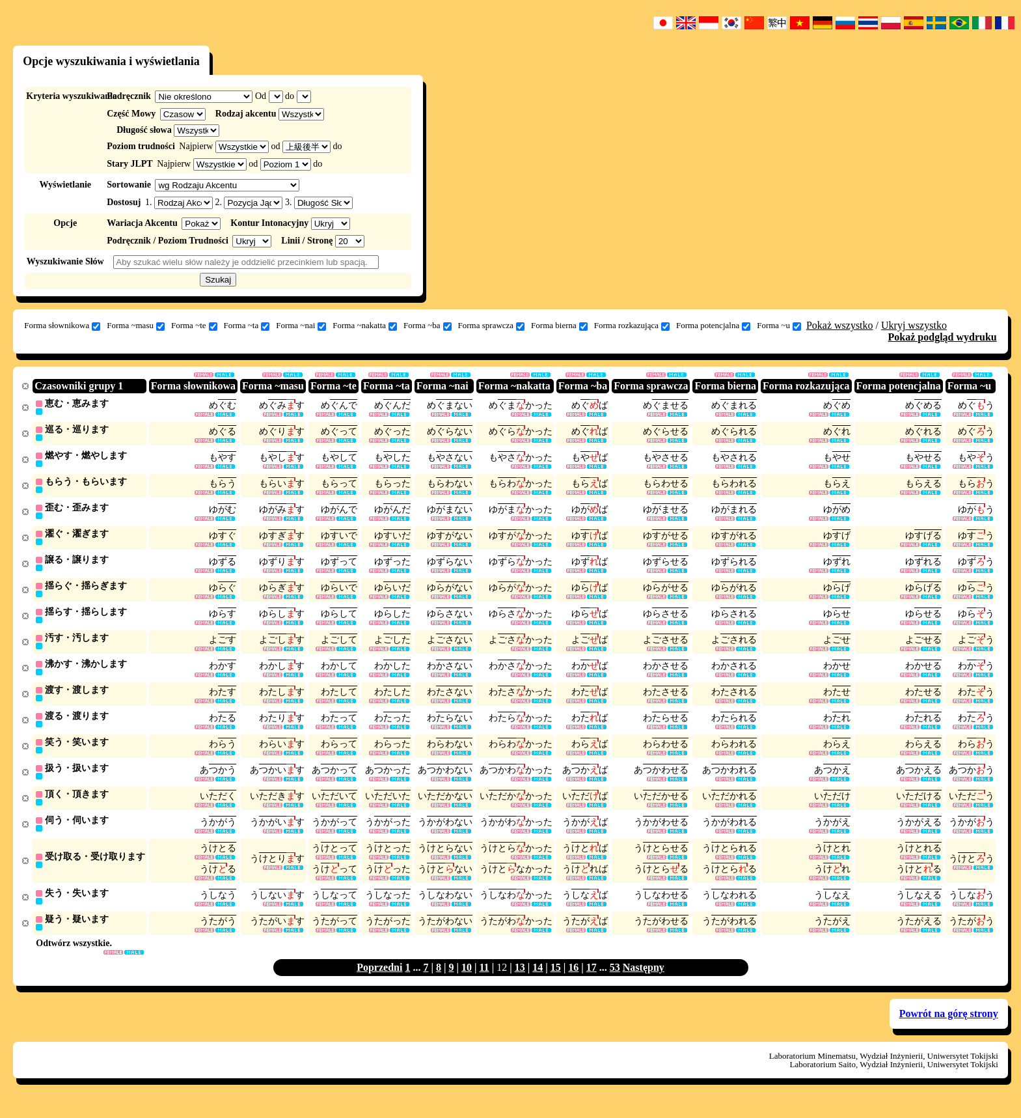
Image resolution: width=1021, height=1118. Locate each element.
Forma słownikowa (62, 325)
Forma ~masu (136, 325)
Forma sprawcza (491, 325)
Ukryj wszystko (914, 325)
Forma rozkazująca (632, 325)
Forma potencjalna (713, 325)
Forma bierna (559, 325)
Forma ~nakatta (365, 325)
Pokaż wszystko (839, 325)
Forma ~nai (301, 325)
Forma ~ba (427, 325)
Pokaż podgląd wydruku (942, 336)
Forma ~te (194, 325)
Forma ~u (779, 325)
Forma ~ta (247, 325)
